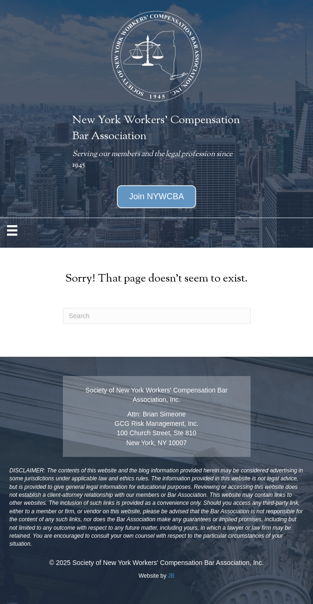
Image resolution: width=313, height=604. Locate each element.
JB (171, 576)
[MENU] (12, 230)
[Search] (157, 316)
